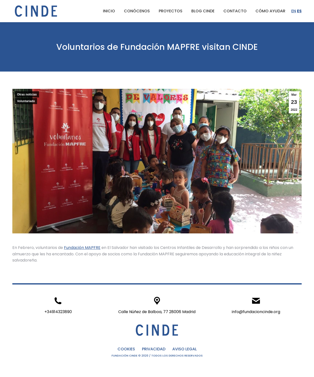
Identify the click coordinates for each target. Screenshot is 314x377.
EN (293, 11)
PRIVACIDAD (153, 349)
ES (299, 11)
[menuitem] (109, 11)
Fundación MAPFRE (82, 247)
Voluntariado (26, 101)
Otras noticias (27, 94)
